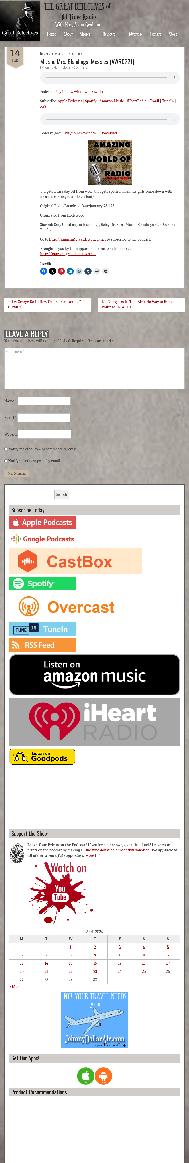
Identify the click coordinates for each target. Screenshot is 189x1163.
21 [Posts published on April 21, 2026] (46, 971)
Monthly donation (135, 850)
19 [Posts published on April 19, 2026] (168, 963)
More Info (93, 855)
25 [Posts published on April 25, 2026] (144, 971)
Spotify (90, 101)
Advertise (135, 34)
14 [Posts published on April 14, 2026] (46, 963)
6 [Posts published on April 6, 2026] (22, 955)
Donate (156, 34)
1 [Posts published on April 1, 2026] (70, 947)
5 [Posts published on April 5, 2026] (168, 947)
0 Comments (80, 67)
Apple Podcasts (70, 101)
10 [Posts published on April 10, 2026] (119, 955)
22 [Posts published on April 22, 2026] (70, 971)
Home (51, 34)
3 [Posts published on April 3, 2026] (120, 947)
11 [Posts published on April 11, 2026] (143, 955)
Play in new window (71, 91)
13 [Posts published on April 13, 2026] (21, 963)
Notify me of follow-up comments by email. (43, 449)
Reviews (109, 34)
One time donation (100, 850)
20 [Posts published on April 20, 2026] (22, 971)
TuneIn (168, 101)
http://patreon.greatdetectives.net (68, 254)
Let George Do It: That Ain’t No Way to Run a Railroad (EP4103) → (137, 305)
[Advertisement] (39, 797)
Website (10, 434)
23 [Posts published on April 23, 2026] (95, 971)
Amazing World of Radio (59, 54)
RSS (43, 106)
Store (173, 34)
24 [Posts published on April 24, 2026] (120, 971)
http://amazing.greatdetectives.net (77, 239)
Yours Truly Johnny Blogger (57, 67)
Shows (85, 34)
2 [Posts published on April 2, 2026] (95, 947)
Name (10, 401)
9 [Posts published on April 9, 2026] (95, 955)
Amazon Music (111, 101)
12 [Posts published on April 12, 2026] (168, 955)
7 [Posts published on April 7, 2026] (46, 955)
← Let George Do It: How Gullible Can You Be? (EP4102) (44, 305)
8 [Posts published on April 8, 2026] (71, 955)
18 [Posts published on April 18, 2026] (144, 963)
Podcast (80, 54)
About (68, 34)
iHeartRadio (136, 101)
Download (98, 91)
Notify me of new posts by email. (34, 461)
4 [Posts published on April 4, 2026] (144, 947)
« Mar (14, 986)
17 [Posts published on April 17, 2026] (119, 963)
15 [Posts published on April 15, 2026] (70, 963)
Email (154, 101)
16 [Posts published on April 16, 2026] (95, 963)
